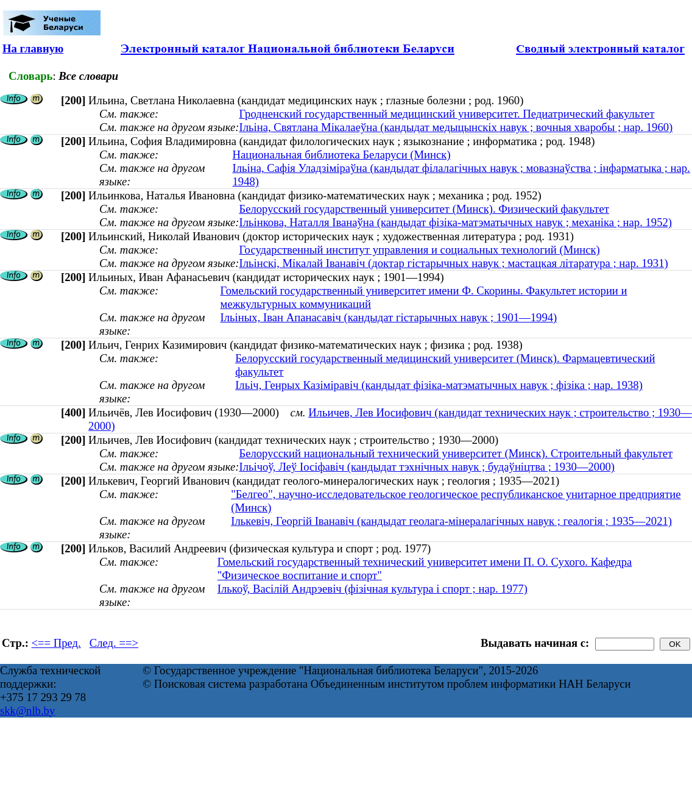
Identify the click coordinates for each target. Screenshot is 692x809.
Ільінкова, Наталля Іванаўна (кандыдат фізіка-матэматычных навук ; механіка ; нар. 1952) (455, 222)
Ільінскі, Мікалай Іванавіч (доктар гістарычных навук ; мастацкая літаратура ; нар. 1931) (453, 263)
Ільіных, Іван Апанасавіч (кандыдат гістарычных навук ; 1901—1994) (389, 317)
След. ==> (114, 642)
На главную (32, 48)
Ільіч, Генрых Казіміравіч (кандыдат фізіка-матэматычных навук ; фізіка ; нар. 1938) (439, 385)
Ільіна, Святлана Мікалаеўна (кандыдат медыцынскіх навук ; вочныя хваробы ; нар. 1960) (456, 127)
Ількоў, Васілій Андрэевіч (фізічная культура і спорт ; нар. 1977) (372, 588)
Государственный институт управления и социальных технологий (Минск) (419, 249)
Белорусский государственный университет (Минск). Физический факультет (424, 208)
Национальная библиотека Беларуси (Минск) (342, 154)
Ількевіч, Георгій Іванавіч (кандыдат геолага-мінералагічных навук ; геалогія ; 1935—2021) (451, 521)
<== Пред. (56, 642)
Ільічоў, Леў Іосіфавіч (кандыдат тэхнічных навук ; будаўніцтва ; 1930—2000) (427, 466)
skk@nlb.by (27, 710)
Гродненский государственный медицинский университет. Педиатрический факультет (446, 113)
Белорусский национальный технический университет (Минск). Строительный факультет (456, 453)
